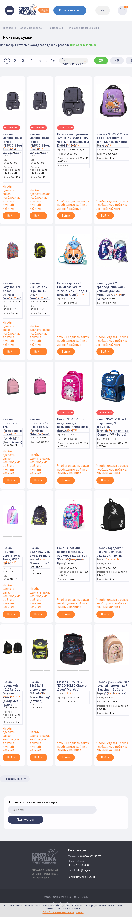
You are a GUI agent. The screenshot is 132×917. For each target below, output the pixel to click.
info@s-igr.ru (83, 870)
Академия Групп (75, 559)
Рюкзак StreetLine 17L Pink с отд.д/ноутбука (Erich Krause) (40, 426)
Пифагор (110, 430)
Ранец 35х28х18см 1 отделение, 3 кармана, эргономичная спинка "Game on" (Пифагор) (112, 426)
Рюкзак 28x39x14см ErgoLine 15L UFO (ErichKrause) (39, 290)
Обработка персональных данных (63, 912)
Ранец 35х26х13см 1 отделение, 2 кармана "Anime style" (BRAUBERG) (73, 425)
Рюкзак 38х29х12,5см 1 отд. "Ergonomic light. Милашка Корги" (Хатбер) (112, 140)
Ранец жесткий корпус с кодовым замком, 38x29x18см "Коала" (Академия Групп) (72, 555)
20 (101, 60)
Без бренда (10, 148)
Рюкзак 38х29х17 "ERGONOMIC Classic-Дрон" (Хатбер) (72, 685)
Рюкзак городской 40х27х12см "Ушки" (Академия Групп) (110, 551)
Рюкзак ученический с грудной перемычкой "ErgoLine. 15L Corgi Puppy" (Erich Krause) (112, 687)
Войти (11, 215)
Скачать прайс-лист (81, 877)
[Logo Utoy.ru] (33, 9)
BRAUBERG (72, 430)
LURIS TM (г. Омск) (76, 294)
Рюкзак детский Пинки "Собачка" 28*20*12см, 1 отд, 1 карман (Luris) (72, 289)
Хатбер (109, 145)
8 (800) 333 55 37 (90, 856)
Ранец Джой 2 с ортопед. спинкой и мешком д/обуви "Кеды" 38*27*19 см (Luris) (110, 290)
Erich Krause (10, 297)
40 (117, 60)
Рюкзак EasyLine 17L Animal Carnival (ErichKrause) (12, 290)
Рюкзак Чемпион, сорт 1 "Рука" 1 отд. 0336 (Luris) (12, 555)
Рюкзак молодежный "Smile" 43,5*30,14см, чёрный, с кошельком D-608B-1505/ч (73, 140)
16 (53, 60)
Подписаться (25, 819)
